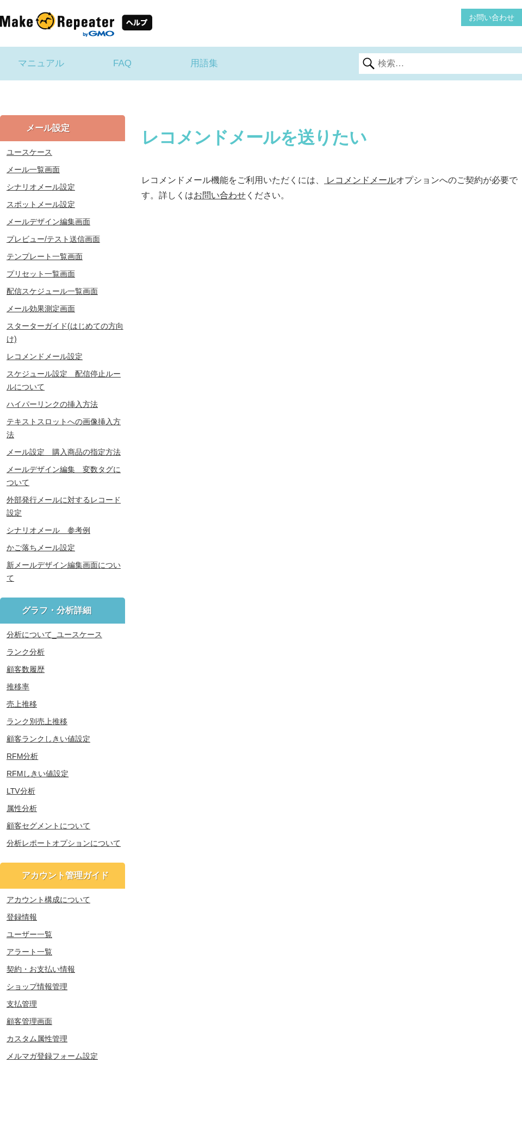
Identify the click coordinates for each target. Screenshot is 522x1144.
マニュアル (41, 63)
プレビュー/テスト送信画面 (53, 239)
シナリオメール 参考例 (48, 530)
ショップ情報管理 (37, 986)
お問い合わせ (491, 17)
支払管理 (22, 1004)
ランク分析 (26, 652)
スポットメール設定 (41, 204)
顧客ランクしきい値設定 (48, 738)
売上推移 (22, 704)
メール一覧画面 (33, 169)
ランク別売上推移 (37, 721)
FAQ (122, 63)
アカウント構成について (48, 899)
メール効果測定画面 (41, 308)
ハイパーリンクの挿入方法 (52, 404)
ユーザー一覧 (29, 934)
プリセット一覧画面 (41, 273)
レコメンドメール (360, 180)
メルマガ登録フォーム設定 (52, 1056)
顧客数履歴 (26, 669)
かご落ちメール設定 (41, 547)
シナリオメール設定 (41, 187)
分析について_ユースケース (54, 634)
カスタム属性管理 (37, 1038)
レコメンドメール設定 (45, 356)
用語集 (204, 63)
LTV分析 (21, 791)
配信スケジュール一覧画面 (52, 291)
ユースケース (29, 152)
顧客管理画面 (29, 1021)
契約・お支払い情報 (41, 969)
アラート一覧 (29, 951)
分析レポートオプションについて (64, 843)
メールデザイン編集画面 (48, 221)
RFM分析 (22, 756)
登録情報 (22, 917)
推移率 (18, 686)
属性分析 (22, 808)
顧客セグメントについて (48, 825)
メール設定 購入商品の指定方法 (64, 452)
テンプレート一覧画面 (45, 256)
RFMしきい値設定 (38, 773)
